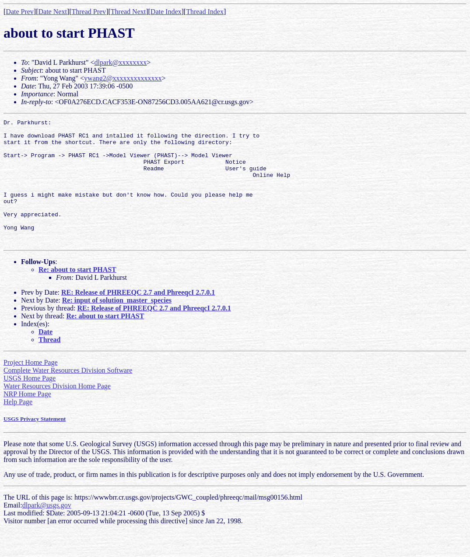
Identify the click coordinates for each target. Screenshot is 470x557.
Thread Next (128, 11)
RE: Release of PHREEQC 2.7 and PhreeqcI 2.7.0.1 (138, 317)
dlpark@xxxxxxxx (121, 62)
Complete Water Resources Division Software (68, 395)
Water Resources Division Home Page (57, 411)
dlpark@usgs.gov (46, 530)
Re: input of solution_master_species (117, 325)
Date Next (53, 11)
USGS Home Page (30, 403)
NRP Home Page (27, 419)
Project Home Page (31, 387)
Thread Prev (88, 11)
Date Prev (20, 11)
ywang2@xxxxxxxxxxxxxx (122, 78)
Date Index (166, 11)
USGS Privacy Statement (35, 444)
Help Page (18, 426)
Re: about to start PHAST (77, 294)
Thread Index (205, 11)
